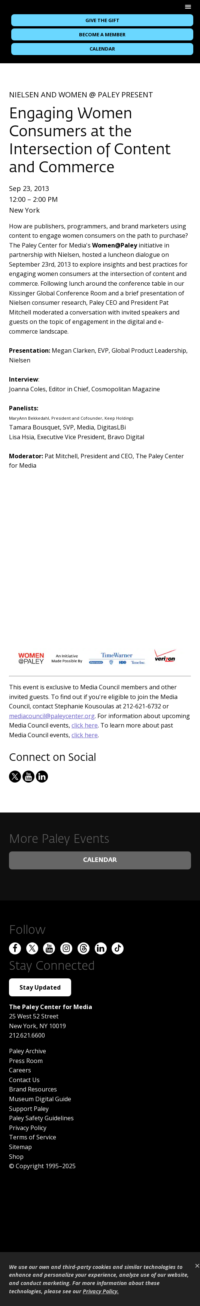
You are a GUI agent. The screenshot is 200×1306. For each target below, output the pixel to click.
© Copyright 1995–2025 (42, 1166)
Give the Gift (102, 20)
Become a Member (102, 34)
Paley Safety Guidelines (41, 1118)
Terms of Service (32, 1137)
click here (85, 725)
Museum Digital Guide (40, 1099)
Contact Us (24, 1080)
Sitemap (20, 1147)
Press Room (26, 1061)
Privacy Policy (27, 1128)
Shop (16, 1156)
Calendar (102, 48)
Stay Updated (40, 987)
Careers (20, 1070)
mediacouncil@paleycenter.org (52, 716)
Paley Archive (27, 1051)
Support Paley (29, 1109)
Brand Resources (33, 1089)
